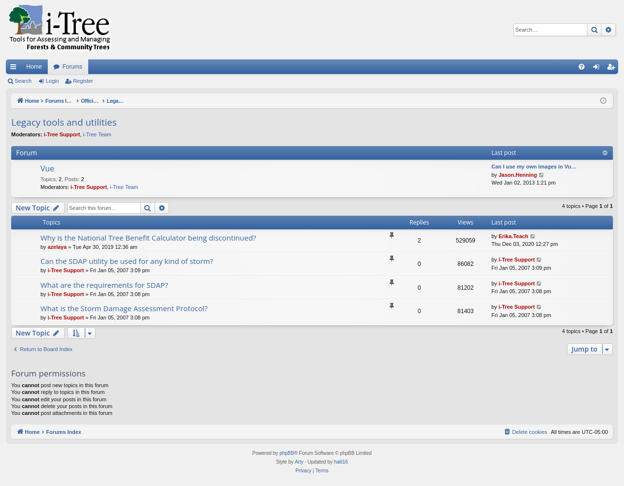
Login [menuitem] (598, 68)
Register (83, 81)
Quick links (15, 68)
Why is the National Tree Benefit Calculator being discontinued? (148, 238)
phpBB (286, 453)
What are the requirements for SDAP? (104, 285)
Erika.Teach (513, 236)
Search (23, 81)
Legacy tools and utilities (64, 122)
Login (52, 81)
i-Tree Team (97, 134)
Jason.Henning (518, 175)
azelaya (57, 247)
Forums (72, 66)
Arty (299, 462)
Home (34, 66)
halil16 (341, 462)
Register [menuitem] (613, 68)
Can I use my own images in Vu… (533, 166)
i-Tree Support (62, 134)
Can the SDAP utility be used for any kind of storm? (126, 261)
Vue (47, 168)
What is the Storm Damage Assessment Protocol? (124, 308)
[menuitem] (581, 66)
